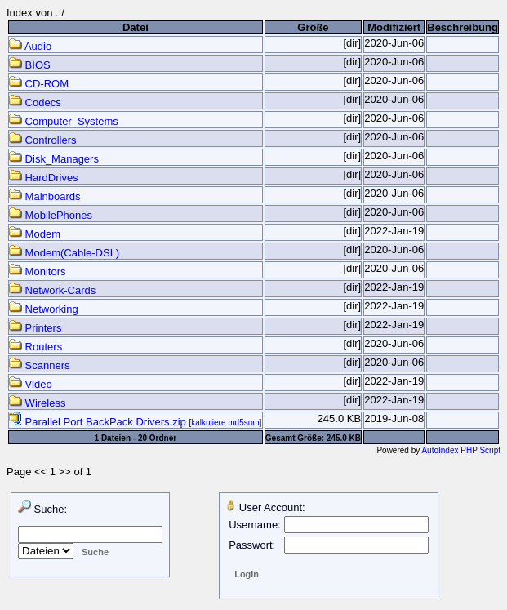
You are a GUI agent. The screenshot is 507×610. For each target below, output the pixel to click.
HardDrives (43, 177)
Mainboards (45, 196)
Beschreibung (462, 27)
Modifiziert (393, 27)
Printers (35, 328)
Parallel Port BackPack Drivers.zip (99, 422)
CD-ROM (39, 84)
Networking (43, 309)
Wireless (37, 403)
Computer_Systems (63, 121)
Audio (30, 46)
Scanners (39, 365)
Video (30, 384)
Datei (135, 27)
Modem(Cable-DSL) (64, 253)
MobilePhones (50, 215)
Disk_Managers (54, 159)
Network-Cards (52, 290)
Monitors (37, 271)
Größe (312, 27)
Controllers (42, 140)
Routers (35, 347)
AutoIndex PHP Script (460, 450)
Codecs (35, 102)
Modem (34, 234)
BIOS (30, 65)
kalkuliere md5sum (225, 422)
